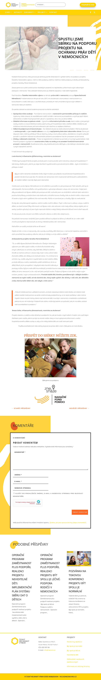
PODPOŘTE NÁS (88, 5)
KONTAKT (53, 12)
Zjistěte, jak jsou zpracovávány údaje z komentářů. (67, 522)
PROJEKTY (41, 12)
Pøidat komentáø (80, 512)
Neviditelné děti (72, 655)
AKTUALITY (18, 12)
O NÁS (7, 12)
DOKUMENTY (29, 12)
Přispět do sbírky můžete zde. (50, 336)
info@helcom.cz (49, 650)
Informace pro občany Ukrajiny (78, 666)
